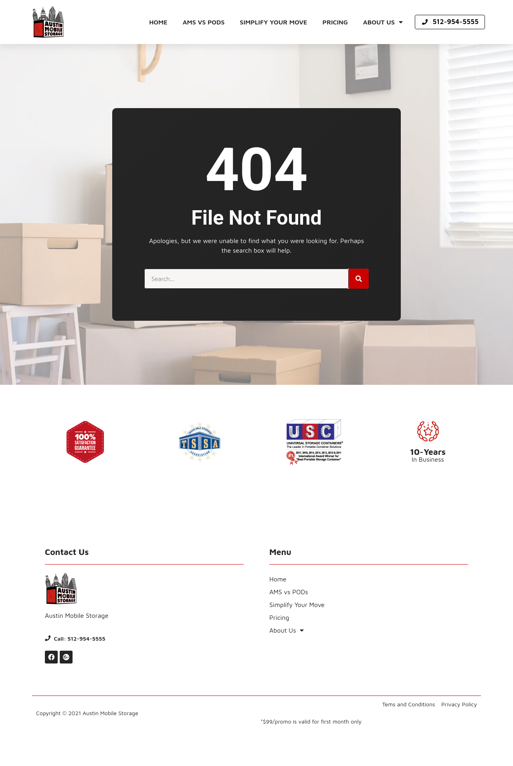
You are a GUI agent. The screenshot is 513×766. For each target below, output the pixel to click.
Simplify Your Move (273, 22)
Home (158, 22)
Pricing (335, 22)
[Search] (359, 279)
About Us (383, 22)
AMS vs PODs (204, 22)
